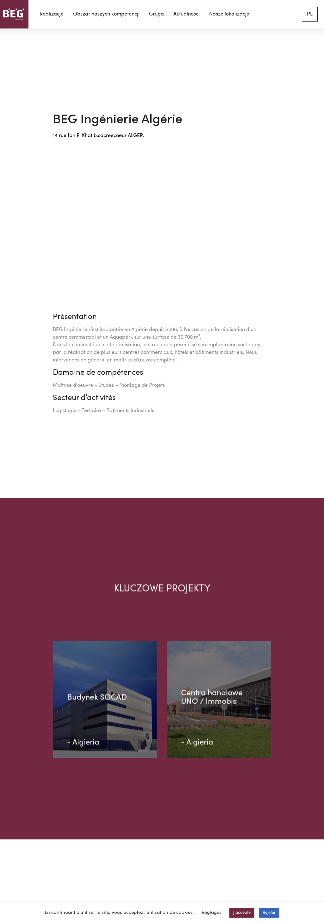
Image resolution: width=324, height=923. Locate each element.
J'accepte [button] (242, 913)
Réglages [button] (211, 912)
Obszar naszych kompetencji (106, 14)
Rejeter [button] (269, 913)
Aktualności (186, 14)
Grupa (156, 14)
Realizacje (52, 14)
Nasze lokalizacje (229, 14)
